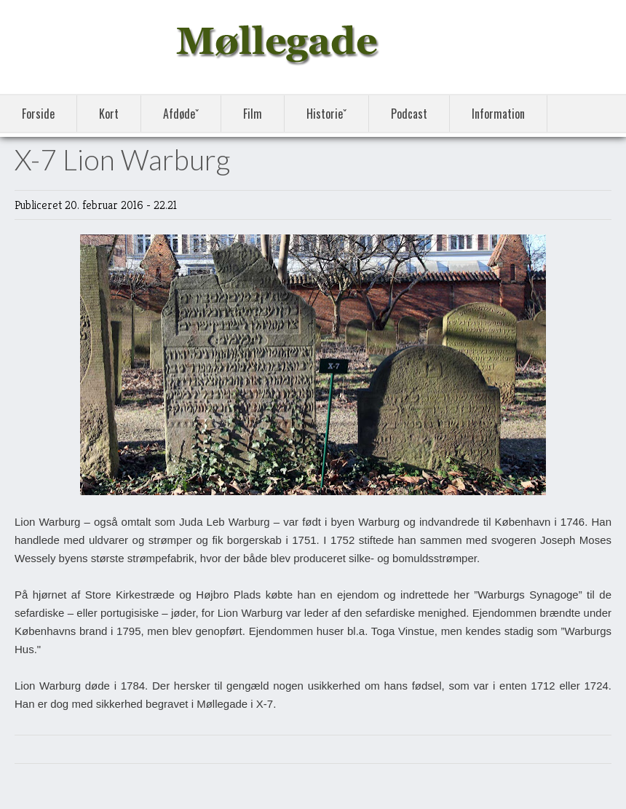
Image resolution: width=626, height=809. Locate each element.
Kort (109, 113)
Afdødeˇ (181, 113)
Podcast (409, 113)
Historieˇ (326, 113)
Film (252, 113)
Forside (38, 113)
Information (498, 113)
